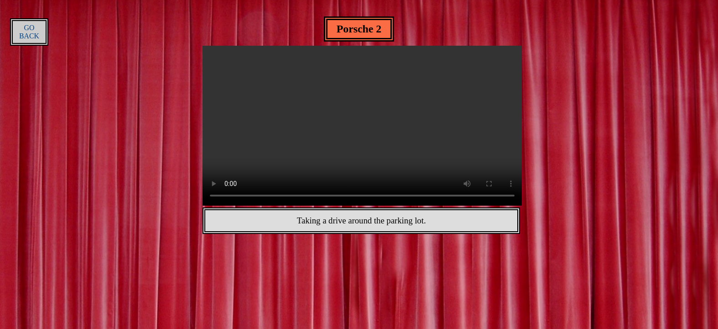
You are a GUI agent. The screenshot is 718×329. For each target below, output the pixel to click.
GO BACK (29, 32)
